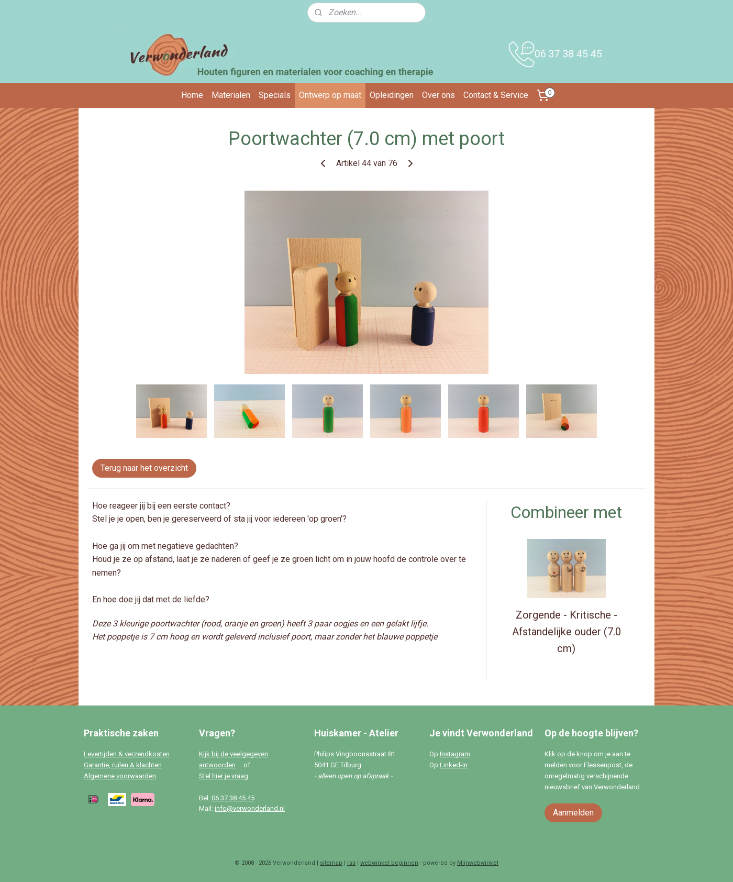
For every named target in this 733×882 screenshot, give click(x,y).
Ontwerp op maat (330, 95)
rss (351, 862)
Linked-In (454, 765)
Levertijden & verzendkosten (127, 754)
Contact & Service (495, 95)
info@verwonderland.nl (250, 808)
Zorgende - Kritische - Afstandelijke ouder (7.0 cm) (566, 632)
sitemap (331, 862)
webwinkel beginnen (389, 862)
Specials (275, 95)
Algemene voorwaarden (120, 776)
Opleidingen (392, 95)
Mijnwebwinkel (477, 862)
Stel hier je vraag (223, 776)
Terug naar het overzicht (144, 468)
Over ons (438, 95)
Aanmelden (573, 813)
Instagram (455, 754)
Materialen (231, 95)
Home (192, 95)
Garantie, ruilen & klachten (123, 765)
